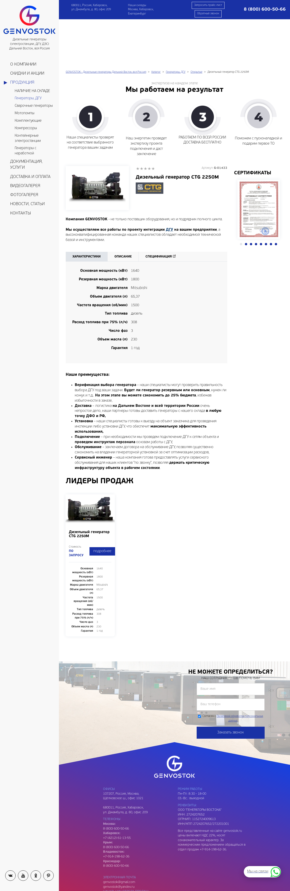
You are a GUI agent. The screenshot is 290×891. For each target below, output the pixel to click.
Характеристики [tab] (86, 210)
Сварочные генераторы (34, 106)
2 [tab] (246, 198)
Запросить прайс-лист (208, 5)
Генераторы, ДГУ (28, 98)
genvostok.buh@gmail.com (122, 863)
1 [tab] (241, 198)
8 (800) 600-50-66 (116, 801)
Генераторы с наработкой (25, 150)
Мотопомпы (24, 113)
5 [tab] (261, 198)
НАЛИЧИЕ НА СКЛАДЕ (32, 91)
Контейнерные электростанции (28, 138)
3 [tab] (251, 198)
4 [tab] (256, 198)
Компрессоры (26, 128)
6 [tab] (266, 198)
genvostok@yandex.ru (119, 840)
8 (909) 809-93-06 (116, 882)
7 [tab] (271, 198)
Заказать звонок (230, 686)
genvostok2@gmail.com (120, 850)
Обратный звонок (208, 13)
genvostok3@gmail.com (120, 877)
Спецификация (158, 210)
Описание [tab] (123, 210)
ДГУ (169, 183)
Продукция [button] (22, 82)
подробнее (102, 505)
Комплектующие (28, 121)
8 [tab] (276, 198)
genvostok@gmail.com (119, 836)
